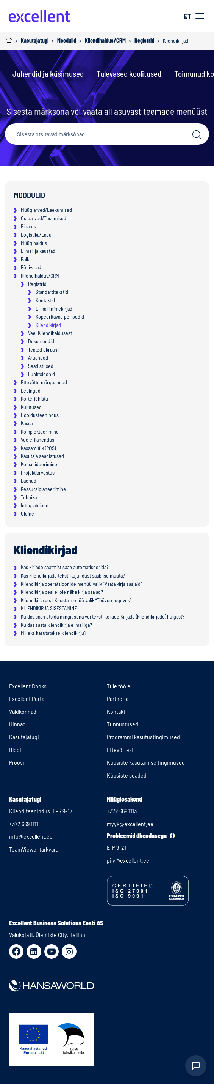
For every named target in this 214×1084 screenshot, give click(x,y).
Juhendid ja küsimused (48, 73)
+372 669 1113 (122, 810)
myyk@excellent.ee (130, 823)
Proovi (16, 762)
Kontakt (116, 711)
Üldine (27, 513)
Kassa (27, 423)
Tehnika (29, 497)
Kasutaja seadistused (42, 456)
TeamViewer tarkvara (33, 849)
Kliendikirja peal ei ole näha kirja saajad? (62, 592)
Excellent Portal (27, 698)
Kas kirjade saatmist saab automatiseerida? (65, 567)
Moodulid (29, 195)
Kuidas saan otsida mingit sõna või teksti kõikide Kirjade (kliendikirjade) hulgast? (102, 616)
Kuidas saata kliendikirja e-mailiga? (56, 625)
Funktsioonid (41, 374)
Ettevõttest (120, 749)
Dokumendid (41, 341)
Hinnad (17, 723)
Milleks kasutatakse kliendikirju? (53, 633)
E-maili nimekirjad (54, 308)
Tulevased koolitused (129, 73)
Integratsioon (34, 505)
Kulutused (31, 407)
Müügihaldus (34, 243)
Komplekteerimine (40, 431)
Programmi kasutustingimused (143, 736)
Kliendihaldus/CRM (40, 275)
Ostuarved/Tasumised (43, 218)
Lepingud (31, 390)
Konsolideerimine (39, 464)
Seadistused (40, 366)
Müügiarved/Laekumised (46, 210)
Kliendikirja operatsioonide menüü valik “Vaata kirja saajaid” (81, 584)
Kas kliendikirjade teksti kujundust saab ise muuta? (73, 575)
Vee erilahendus (37, 439)
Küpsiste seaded (127, 775)
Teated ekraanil (43, 349)
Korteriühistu (34, 398)
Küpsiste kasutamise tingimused (146, 762)
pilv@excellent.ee (128, 860)
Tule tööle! (119, 686)
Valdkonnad (22, 711)
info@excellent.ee (31, 836)
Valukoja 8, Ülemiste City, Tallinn (47, 934)
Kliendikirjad (48, 325)
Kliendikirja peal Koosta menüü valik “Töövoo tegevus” (76, 600)
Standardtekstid (52, 292)
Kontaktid (45, 300)
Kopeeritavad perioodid (60, 316)
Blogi (15, 749)
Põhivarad (31, 267)
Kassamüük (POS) (38, 448)
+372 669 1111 (23, 823)
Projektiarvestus (38, 472)
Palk (25, 259)
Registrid (37, 284)
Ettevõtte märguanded (44, 382)
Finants (28, 226)
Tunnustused (122, 723)
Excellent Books (28, 686)
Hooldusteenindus (40, 415)
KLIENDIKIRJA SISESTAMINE (49, 608)
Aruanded (38, 357)
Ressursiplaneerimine (43, 489)
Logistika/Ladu (36, 234)
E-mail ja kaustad (38, 251)
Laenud (28, 480)
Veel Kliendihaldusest (50, 333)
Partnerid (118, 698)
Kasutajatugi (24, 736)
